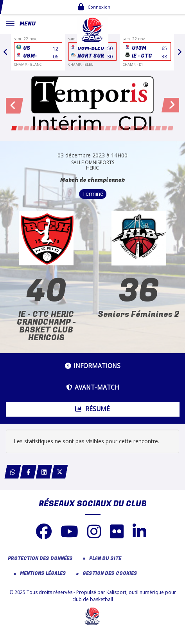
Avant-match (92, 387)
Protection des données (40, 558)
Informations (92, 366)
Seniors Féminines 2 (139, 314)
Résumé (92, 409)
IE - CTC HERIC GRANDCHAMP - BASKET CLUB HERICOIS (46, 326)
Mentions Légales (43, 573)
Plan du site (105, 558)
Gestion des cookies (110, 573)
